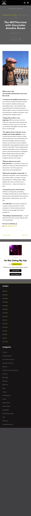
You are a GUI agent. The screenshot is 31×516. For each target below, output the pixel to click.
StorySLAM (5, 410)
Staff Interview (6, 406)
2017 (4, 320)
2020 (4, 309)
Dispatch (4, 366)
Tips (3, 417)
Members (5, 381)
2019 (4, 313)
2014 (4, 331)
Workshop (5, 421)
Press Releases (6, 395)
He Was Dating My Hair (15, 260)
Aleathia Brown (16, 264)
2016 (4, 323)
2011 (4, 341)
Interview (4, 374)
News (4, 388)
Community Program (8, 359)
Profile (4, 399)
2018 (4, 316)
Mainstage (5, 377)
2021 (4, 305)
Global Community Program (10, 370)
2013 (4, 334)
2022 (4, 302)
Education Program (7, 363)
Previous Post (12, 8)
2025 (4, 291)
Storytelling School (7, 424)
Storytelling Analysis (8, 413)
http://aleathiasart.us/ (10, 226)
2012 (4, 338)
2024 (4, 295)
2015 (4, 327)
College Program (7, 356)
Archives (4, 352)
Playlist (4, 392)
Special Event (6, 402)
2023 (4, 298)
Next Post (20, 8)
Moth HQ (5, 384)
